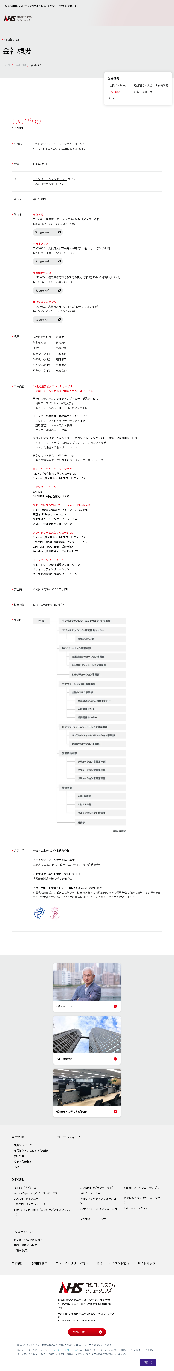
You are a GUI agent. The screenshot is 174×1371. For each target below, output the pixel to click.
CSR (111, 99)
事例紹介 (18, 1264)
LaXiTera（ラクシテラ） (138, 1210)
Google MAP (42, 234)
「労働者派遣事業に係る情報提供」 (54, 880)
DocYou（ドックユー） (27, 1200)
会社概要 (114, 93)
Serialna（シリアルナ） (94, 1221)
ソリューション (22, 1233)
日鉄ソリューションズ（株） (50, 181)
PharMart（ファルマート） (30, 1206)
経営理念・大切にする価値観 (151, 87)
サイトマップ (146, 1264)
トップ (6, 65)
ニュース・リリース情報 (72, 1264)
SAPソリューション (91, 1195)
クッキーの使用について (65, 1350)
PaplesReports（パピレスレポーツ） (36, 1195)
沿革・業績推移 (143, 93)
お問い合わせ (87, 1334)
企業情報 (20, 65)
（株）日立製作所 (43, 186)
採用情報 (38, 1264)
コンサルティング (69, 1139)
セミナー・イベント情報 (112, 1264)
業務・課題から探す (25, 1247)
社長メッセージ (118, 87)
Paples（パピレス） (26, 1189)
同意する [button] (148, 1362)
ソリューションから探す (28, 1241)
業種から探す (21, 1252)
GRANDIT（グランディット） (97, 1189)
